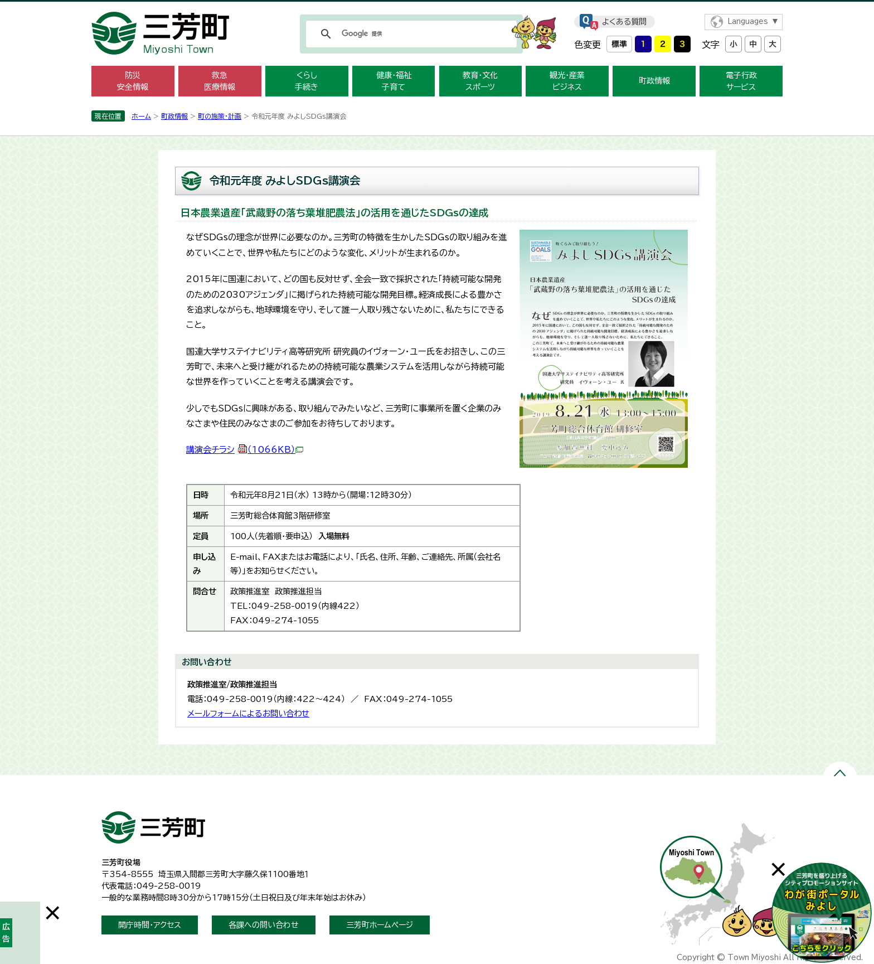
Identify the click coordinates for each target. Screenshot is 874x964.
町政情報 (654, 81)
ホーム (141, 116)
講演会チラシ (244, 449)
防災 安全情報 (132, 81)
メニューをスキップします (437, 7)
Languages (747, 21)
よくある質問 (624, 22)
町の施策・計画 (219, 116)
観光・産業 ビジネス (567, 81)
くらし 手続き (306, 81)
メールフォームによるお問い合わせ (248, 713)
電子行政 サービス (741, 81)
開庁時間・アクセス (149, 925)
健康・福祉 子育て (393, 81)
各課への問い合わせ (264, 925)
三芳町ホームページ (379, 925)
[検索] (410, 34)
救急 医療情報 (219, 81)
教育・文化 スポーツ (480, 81)
